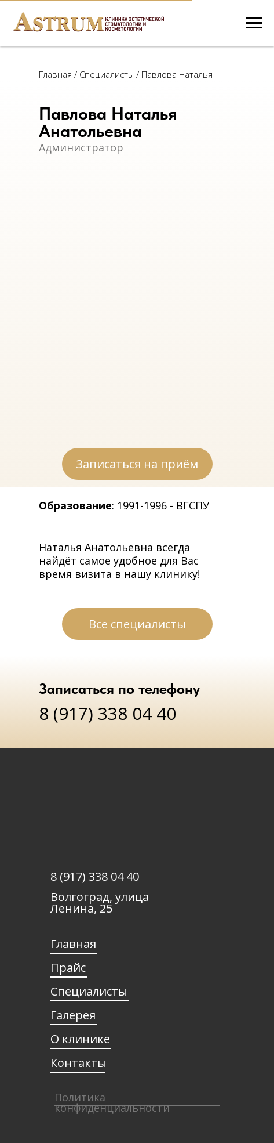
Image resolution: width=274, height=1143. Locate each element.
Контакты (78, 1062)
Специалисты (88, 991)
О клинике (80, 1039)
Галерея (73, 1015)
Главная (56, 74)
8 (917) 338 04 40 (107, 713)
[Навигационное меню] (254, 23)
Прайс (68, 967)
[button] (137, 464)
